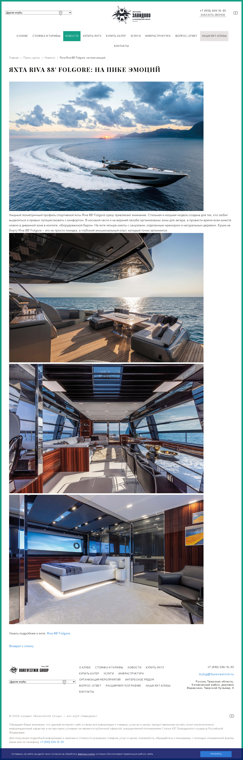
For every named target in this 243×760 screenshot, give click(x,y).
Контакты (121, 46)
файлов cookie (86, 754)
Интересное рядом (139, 680)
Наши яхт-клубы (214, 36)
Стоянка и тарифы (46, 36)
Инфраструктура (158, 36)
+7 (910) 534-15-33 (213, 10)
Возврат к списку (21, 646)
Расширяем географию (123, 686)
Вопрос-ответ (186, 36)
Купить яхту (92, 36)
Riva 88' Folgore (58, 633)
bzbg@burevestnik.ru (216, 674)
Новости (72, 36)
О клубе (22, 36)
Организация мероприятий (100, 680)
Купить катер (116, 36)
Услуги (136, 36)
